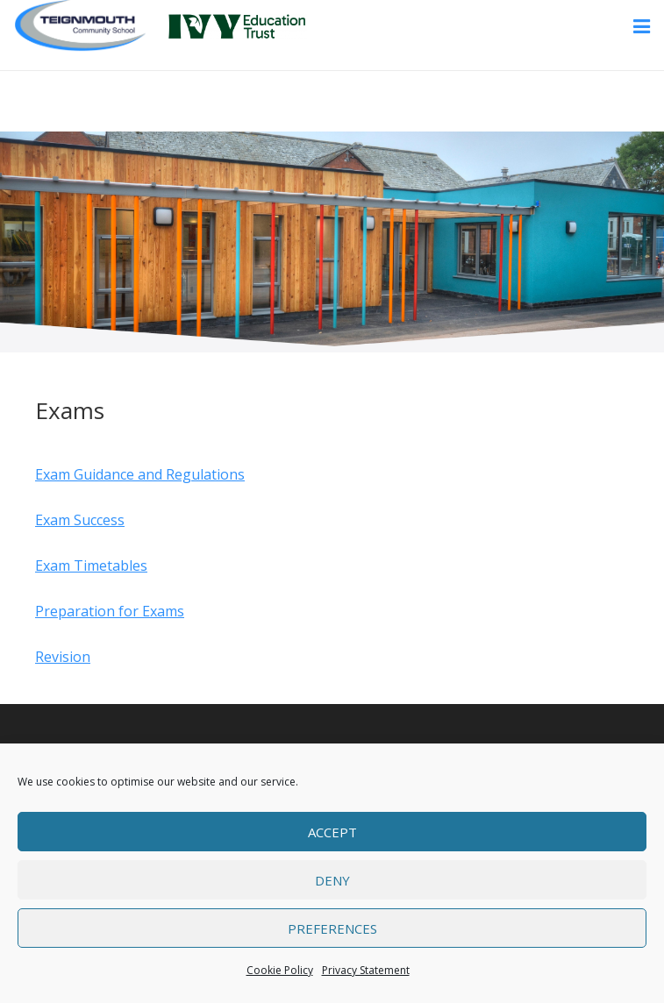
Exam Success (80, 520)
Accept (332, 832)
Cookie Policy (279, 970)
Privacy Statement (366, 970)
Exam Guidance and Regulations (140, 474)
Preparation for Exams (109, 611)
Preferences (332, 928)
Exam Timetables (91, 565)
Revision (62, 656)
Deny (332, 880)
